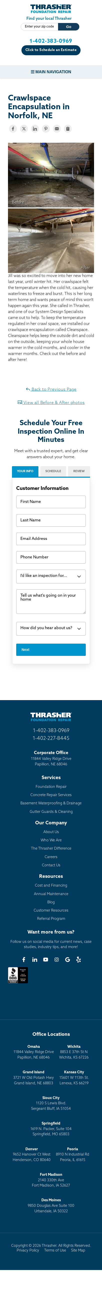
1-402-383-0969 (51, 41)
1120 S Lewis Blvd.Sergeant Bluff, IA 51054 (51, 1103)
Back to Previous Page (51, 389)
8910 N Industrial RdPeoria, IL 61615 (72, 1155)
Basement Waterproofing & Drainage (51, 803)
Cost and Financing (51, 886)
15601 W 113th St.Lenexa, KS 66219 (74, 1078)
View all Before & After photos (51, 402)
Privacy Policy (28, 1251)
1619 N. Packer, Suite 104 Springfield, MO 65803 (51, 1129)
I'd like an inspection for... (43, 576)
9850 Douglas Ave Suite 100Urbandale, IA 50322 (51, 1206)
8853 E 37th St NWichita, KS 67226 (74, 1052)
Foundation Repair (51, 787)
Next (25, 650)
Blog (51, 902)
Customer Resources (51, 911)
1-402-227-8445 (51, 738)
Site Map (78, 1251)
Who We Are (51, 840)
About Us (51, 832)
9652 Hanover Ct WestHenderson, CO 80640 (32, 1155)
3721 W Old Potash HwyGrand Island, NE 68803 (33, 1078)
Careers (51, 857)
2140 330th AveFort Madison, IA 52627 (51, 1180)
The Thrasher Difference (51, 849)
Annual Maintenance (51, 894)
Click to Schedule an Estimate (51, 50)
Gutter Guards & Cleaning (51, 812)
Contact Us (51, 865)
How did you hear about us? (46, 628)
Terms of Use (55, 1251)
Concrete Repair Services (51, 795)
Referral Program (51, 919)
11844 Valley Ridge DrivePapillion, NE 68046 (33, 1052)
